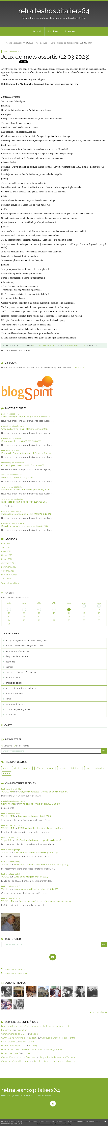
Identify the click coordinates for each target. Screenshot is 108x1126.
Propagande (7, 1030)
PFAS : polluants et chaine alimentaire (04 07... (42, 828)
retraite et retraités (14, 693)
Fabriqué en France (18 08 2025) (34, 816)
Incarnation (22, 1030)
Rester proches (8, 1041)
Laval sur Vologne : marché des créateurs (20, 1026)
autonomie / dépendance (17, 651)
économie (10, 661)
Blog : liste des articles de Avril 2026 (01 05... (24, 501)
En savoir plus (16, 1124)
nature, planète (13, 677)
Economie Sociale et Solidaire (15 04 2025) (36, 852)
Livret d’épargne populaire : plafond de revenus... (26, 416)
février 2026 (6, 555)
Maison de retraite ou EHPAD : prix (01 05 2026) (25, 489)
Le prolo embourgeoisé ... (13, 1045)
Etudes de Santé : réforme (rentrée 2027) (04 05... (26, 453)
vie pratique (11, 714)
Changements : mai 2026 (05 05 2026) (21, 441)
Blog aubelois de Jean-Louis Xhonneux (58, 1057)
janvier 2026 (6, 559)
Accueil (36, 31)
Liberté (27, 1053)
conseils (62, 768)
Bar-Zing (33, 1045)
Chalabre (34, 1033)
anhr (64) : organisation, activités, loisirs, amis (26, 640)
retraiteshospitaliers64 (54, 11)
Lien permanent (11, 346)
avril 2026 (5, 547)
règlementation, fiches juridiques (21, 688)
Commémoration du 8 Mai (13, 1033)
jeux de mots (67, 346)
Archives (53, 31)
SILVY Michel (8, 803)
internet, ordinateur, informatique (21, 672)
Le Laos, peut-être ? (10, 1053)
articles (6, 768)
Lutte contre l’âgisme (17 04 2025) (31, 876)
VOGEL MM (7, 791)
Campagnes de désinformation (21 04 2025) (36, 889)
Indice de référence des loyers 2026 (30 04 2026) (26, 514)
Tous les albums (99, 1012)
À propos (69, 31)
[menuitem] (37, 31)
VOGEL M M (7, 901)
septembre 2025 (9, 574)
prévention (100, 768)
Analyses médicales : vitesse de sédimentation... (43, 791)
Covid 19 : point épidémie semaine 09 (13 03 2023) (71, 43)
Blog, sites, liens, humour (17, 656)
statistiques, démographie (18, 709)
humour (7, 773)
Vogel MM (6, 840)
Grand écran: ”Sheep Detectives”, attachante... (22, 1049)
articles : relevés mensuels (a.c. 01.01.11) (24, 645)
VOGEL (5, 852)
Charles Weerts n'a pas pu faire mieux (18, 1057)
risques (50, 768)
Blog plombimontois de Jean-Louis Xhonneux (54, 1061)
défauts (39, 768)
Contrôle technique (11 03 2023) (19, 43)
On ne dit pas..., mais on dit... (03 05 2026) (22, 465)
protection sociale (14, 682)
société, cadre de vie (15, 704)
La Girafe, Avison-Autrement (56, 1026)
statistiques (75, 768)
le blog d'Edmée (54, 1049)
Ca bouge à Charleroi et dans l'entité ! (58, 1037)
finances (9, 667)
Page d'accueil (41, 43)
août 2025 (6, 578)
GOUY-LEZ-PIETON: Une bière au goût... (19, 1037)
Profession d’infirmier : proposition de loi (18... (39, 840)
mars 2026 (6, 551)
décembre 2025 (8, 563)
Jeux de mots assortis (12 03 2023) (45, 56)
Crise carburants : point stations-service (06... (24, 429)
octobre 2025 (7, 571)
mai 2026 (5, 543)
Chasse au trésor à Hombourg (15, 1061)
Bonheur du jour (26, 1041)
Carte (8, 725)
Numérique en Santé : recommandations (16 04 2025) (41, 864)
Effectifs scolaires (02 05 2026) (17, 477)
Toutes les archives (10, 583)
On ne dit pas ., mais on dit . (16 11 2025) (39, 803)
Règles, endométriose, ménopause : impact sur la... (45, 901)
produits (27, 768)
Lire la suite (79, 367)
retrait (16, 768)
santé (8, 698)
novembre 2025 (8, 567)
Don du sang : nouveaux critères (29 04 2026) (24, 526)
